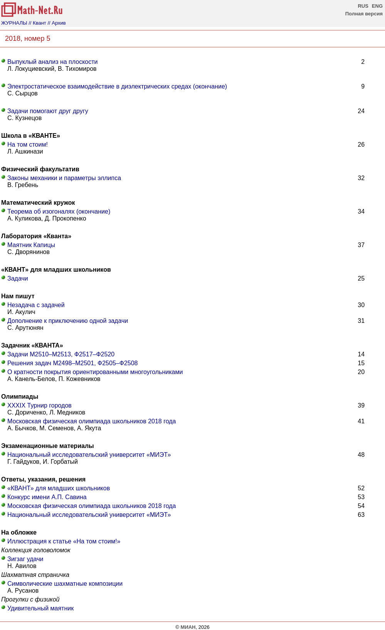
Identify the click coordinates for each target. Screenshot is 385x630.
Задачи (17, 278)
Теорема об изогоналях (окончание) (58, 211)
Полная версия (364, 14)
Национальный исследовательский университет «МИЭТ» (89, 454)
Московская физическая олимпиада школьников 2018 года (91, 421)
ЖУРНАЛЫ (14, 23)
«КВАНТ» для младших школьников (58, 488)
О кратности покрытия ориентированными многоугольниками (95, 372)
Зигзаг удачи (25, 559)
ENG (377, 6)
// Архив (56, 23)
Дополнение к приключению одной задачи (67, 321)
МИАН (188, 627)
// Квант (37, 23)
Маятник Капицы (31, 245)
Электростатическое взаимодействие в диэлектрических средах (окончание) (117, 86)
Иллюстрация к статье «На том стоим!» (63, 541)
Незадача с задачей (36, 305)
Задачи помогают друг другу (47, 111)
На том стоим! (27, 144)
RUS (363, 6)
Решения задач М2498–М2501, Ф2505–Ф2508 (72, 363)
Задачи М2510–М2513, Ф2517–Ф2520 (60, 354)
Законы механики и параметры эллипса (64, 178)
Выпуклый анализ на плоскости (52, 61)
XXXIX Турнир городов (39, 405)
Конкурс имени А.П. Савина (47, 497)
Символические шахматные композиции (65, 583)
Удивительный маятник (40, 608)
